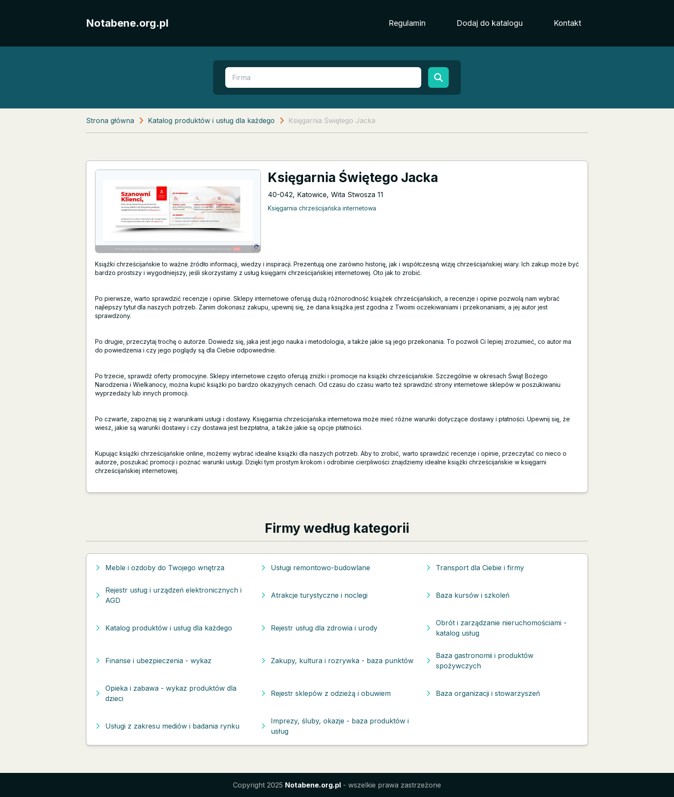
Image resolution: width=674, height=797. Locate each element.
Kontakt (567, 23)
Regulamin (407, 23)
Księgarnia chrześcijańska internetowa (322, 208)
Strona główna (110, 120)
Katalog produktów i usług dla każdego (211, 120)
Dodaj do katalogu (489, 23)
